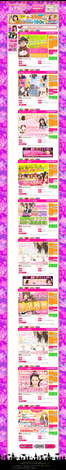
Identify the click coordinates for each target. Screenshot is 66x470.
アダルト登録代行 (32, 465)
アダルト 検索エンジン (28, 468)
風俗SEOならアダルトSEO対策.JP (12, 53)
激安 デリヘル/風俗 (16, 468)
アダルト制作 (16, 465)
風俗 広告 (28, 465)
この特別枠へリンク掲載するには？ (45, 465)
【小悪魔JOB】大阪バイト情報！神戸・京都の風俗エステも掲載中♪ (31, 463)
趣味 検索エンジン (35, 468)
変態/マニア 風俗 (22, 468)
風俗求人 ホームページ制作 (22, 465)
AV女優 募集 (37, 465)
